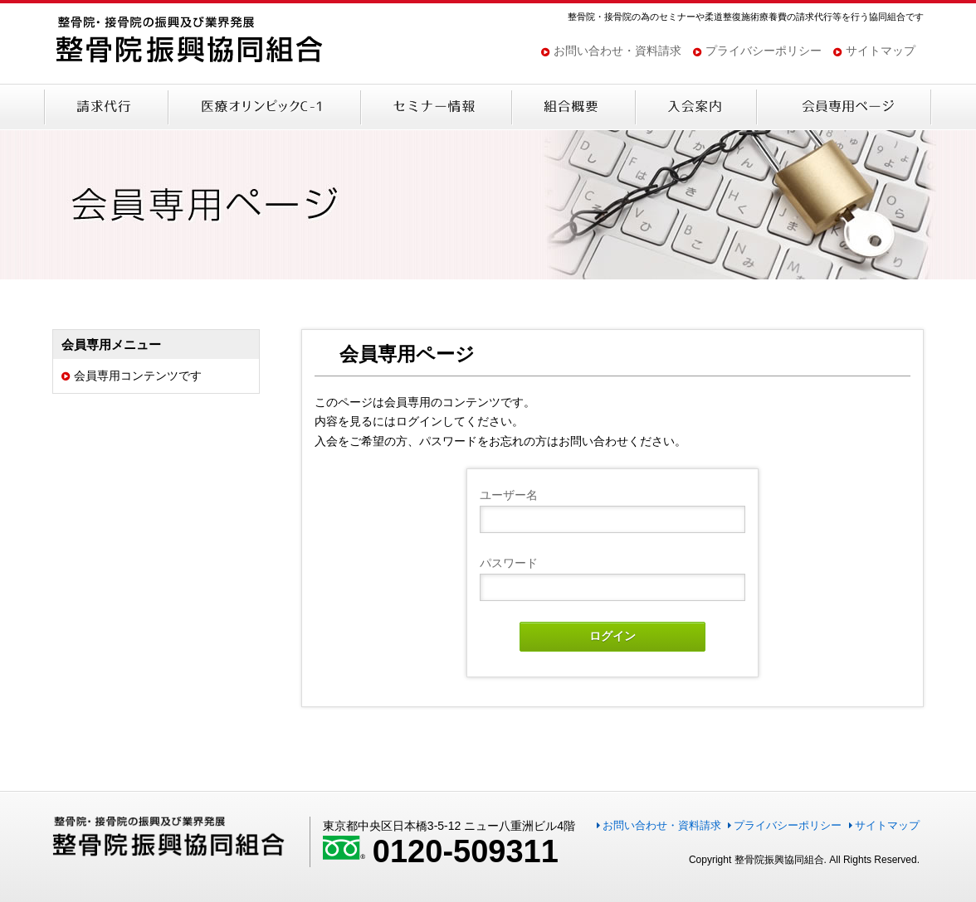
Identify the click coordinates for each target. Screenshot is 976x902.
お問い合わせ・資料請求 (617, 50)
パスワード (509, 563)
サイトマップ (880, 50)
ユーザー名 (509, 495)
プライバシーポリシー (763, 50)
